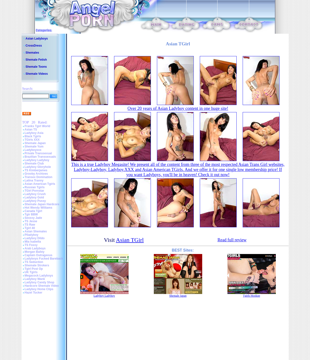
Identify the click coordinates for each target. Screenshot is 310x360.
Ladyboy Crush (35, 194)
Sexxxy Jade (33, 218)
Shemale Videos (37, 73)
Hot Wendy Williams (38, 207)
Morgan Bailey (35, 252)
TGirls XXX (32, 139)
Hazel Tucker (33, 292)
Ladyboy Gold (34, 197)
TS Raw (30, 224)
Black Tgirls (33, 136)
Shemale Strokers (37, 265)
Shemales (32, 52)
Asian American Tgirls (40, 184)
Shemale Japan (35, 143)
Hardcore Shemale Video (42, 285)
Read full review (232, 239)
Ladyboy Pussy (35, 201)
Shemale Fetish (36, 59)
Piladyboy (32, 235)
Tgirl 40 (30, 228)
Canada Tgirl (33, 211)
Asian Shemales (36, 231)
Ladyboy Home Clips (39, 289)
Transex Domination (39, 177)
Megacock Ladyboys (39, 275)
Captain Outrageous (39, 255)
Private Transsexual (38, 153)
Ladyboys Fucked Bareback (44, 258)
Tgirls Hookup (251, 295)
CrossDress (34, 45)
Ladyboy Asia (34, 133)
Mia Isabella (33, 241)
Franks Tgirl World (37, 126)
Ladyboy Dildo (35, 238)
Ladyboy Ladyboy (37, 160)
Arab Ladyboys (35, 248)
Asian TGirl (130, 240)
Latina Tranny (34, 180)
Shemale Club (34, 163)
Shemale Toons (36, 66)
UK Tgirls (31, 272)
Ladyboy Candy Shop (39, 282)
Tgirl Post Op (34, 268)
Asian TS (31, 129)
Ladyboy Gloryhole (38, 167)
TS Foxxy (31, 245)
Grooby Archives (36, 173)
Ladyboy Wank (35, 279)
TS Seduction (34, 262)
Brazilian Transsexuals (40, 156)
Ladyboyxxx (33, 150)
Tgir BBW (31, 214)
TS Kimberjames (36, 170)
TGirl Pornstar (34, 190)
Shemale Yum (34, 146)
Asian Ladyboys (37, 38)
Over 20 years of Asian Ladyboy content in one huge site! (178, 108)
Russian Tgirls (35, 187)
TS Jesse (31, 221)
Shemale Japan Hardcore (42, 204)
